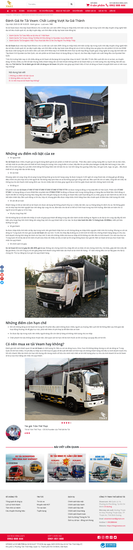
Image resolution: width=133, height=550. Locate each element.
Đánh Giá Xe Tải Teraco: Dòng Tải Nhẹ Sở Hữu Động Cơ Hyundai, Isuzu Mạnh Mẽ (41, 38)
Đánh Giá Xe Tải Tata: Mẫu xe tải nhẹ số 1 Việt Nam (29, 35)
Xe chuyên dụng (46, 11)
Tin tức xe (41, 501)
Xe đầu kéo (32, 11)
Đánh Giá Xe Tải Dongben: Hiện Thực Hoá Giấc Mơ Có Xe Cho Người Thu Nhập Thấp (42, 40)
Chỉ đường (108, 506)
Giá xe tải (103, 11)
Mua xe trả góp (63, 11)
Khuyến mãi (78, 11)
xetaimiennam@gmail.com (114, 519)
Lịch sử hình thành (13, 504)
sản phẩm (97, 5)
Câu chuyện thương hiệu (15, 511)
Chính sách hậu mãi (75, 508)
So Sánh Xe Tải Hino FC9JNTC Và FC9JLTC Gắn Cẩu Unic (66, 478)
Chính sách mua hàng (76, 511)
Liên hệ (112, 11)
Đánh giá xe (90, 11)
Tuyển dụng (41, 511)
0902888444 (112, 522)
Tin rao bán (41, 508)
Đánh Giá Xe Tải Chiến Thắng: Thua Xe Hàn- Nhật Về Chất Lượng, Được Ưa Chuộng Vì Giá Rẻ (108, 477)
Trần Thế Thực (40, 426)
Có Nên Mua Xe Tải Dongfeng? (25, 479)
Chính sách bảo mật (75, 501)
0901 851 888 (56, 538)
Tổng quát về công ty (14, 501)
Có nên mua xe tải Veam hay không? (25, 81)
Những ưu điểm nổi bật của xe (22, 76)
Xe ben (21, 11)
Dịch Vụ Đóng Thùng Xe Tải (79, 517)
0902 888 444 (117, 5)
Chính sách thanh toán (77, 514)
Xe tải (13, 11)
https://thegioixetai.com (116, 526)
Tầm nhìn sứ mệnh (13, 508)
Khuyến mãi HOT (43, 504)
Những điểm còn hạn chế (20, 78)
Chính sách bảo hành (76, 504)
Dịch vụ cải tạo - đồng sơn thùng (80, 520)
